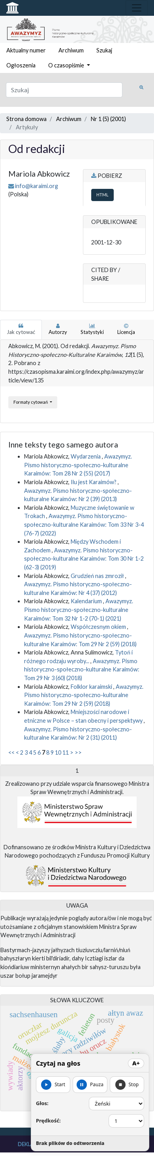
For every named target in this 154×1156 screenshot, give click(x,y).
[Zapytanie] (64, 89)
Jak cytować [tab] (21, 329)
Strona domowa (26, 119)
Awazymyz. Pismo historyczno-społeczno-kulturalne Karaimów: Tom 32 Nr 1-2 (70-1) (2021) (78, 609)
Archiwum (71, 50)
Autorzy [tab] (58, 329)
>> (78, 752)
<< (11, 752)
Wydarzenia (86, 456)
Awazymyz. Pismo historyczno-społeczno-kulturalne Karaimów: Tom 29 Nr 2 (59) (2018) (83, 695)
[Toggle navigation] (137, 8)
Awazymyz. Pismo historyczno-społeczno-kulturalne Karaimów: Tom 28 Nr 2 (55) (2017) (78, 465)
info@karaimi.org (36, 186)
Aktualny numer (26, 50)
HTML (102, 194)
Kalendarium (87, 601)
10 (58, 752)
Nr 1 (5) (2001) (108, 119)
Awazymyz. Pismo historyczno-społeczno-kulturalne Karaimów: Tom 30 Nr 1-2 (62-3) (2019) (84, 559)
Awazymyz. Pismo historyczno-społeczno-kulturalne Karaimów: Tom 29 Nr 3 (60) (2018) (81, 669)
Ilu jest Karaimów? (94, 482)
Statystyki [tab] (92, 329)
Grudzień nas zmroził (98, 575)
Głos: (42, 1103)
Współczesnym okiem (99, 626)
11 (65, 752)
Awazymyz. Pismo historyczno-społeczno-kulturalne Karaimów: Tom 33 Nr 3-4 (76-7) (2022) (84, 524)
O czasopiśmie (66, 65)
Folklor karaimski (92, 686)
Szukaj (104, 50)
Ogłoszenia (21, 65)
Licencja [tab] (126, 329)
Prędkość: (48, 1120)
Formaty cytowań (31, 402)
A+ (136, 1063)
